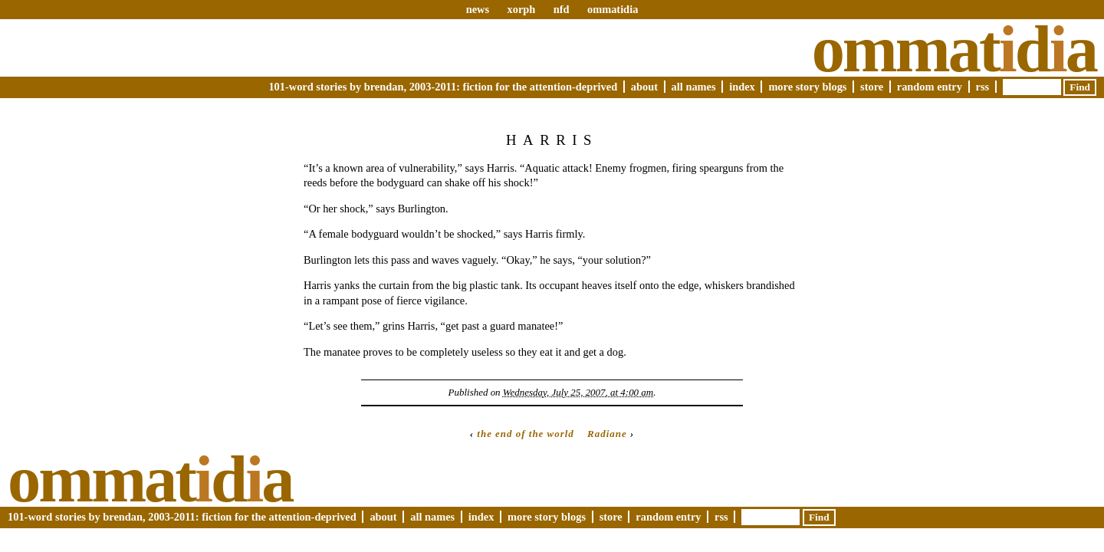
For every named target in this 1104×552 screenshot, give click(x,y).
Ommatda (954, 49)
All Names (694, 86)
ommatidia (612, 9)
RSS (983, 86)
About (644, 86)
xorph (521, 9)
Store (871, 86)
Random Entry (929, 86)
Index (742, 86)
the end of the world (525, 433)
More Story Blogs (807, 86)
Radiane (607, 433)
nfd (562, 9)
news (477, 9)
